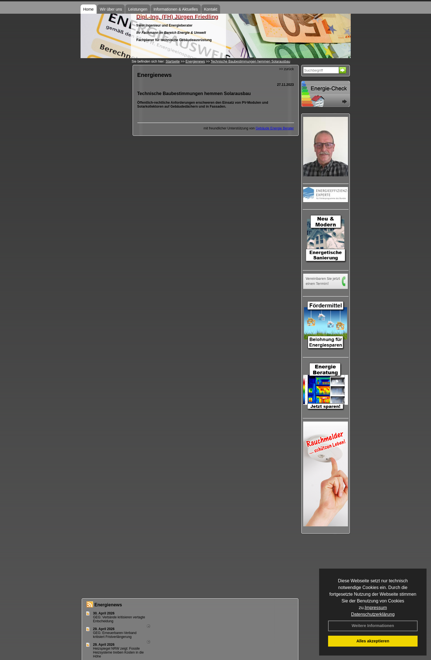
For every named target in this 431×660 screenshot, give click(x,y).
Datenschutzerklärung (373, 614)
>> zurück (286, 69)
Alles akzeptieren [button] (372, 641)
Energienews (108, 604)
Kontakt (210, 9)
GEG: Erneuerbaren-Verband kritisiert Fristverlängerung (114, 635)
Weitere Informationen (373, 625)
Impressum (376, 607)
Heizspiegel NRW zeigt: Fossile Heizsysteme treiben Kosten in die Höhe (118, 652)
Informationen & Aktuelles (176, 9)
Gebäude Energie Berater (275, 128)
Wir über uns (111, 9)
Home (88, 9)
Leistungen (137, 9)
